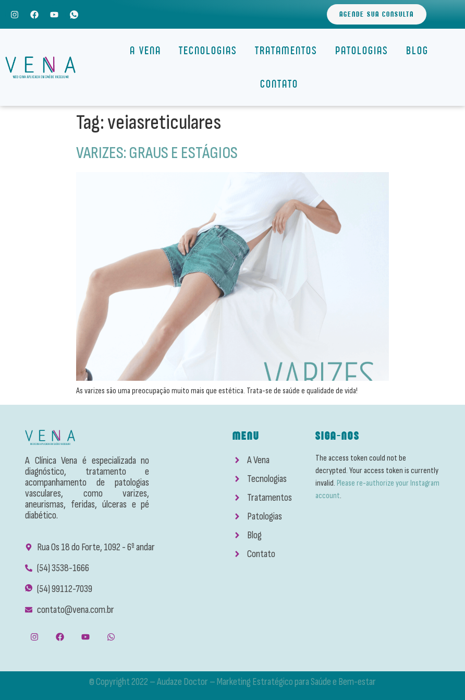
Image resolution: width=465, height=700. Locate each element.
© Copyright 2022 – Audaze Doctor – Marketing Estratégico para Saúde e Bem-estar (232, 681)
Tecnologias (210, 50)
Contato (279, 83)
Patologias (364, 50)
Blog (417, 50)
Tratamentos (289, 50)
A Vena (148, 50)
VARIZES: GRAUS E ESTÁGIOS (157, 153)
